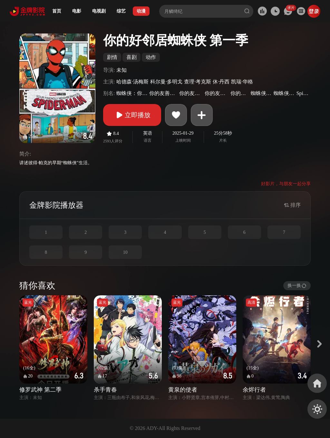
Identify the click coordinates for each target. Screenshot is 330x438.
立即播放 (132, 115)
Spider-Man (302, 93)
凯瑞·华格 (242, 81)
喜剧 (131, 57)
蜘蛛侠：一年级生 (284, 93)
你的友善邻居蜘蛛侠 (191, 93)
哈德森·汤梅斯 (132, 81)
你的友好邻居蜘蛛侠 (216, 93)
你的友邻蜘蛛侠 (239, 93)
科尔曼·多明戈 (166, 81)
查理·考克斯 (197, 81)
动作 (151, 57)
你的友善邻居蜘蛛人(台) (163, 93)
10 (125, 252)
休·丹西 (221, 81)
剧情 (112, 57)
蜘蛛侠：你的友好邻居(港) (131, 93)
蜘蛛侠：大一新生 (261, 93)
